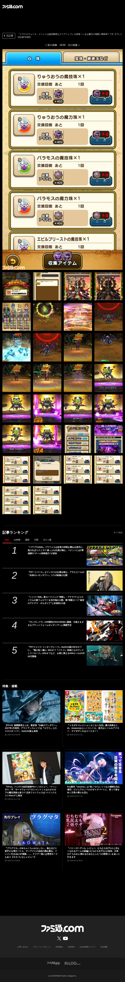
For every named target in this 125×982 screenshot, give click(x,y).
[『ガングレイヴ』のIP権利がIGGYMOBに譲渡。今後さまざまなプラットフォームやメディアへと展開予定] (105, 630)
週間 (27, 540)
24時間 (17, 540)
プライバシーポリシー (42, 947)
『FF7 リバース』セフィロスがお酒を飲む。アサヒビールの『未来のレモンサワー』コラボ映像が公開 (56, 573)
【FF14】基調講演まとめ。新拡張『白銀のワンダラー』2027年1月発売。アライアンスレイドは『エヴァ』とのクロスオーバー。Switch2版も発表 (31, 728)
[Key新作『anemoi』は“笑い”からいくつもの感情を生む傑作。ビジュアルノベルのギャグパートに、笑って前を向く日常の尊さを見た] (94, 768)
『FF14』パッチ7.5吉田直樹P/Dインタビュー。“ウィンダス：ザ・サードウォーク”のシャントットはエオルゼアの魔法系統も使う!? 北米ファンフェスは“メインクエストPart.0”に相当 (31, 791)
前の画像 (52, 45)
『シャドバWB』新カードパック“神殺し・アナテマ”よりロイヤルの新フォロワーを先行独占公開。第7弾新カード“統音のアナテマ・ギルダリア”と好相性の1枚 (56, 600)
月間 (36, 540)
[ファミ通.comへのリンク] (12, 6)
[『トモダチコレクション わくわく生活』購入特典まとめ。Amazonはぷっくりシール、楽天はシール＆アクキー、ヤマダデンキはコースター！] (94, 706)
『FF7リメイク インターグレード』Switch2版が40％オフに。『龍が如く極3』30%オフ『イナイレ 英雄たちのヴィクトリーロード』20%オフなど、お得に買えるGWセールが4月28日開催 (56, 652)
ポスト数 (47, 540)
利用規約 (59, 947)
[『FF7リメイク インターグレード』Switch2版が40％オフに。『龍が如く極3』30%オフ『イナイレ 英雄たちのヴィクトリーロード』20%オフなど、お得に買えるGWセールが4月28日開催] (105, 655)
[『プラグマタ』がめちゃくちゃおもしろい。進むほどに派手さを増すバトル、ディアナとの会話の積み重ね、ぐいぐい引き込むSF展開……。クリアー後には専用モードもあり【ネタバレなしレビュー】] (31, 829)
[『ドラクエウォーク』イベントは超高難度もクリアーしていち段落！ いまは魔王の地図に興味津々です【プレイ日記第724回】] (16, 286)
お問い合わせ (22, 947)
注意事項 (71, 947)
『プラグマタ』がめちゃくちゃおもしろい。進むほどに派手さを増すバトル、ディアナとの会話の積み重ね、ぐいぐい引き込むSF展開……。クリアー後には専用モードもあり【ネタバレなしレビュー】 (31, 852)
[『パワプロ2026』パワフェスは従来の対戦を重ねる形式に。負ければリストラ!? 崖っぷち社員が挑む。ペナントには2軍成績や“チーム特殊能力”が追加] (105, 556)
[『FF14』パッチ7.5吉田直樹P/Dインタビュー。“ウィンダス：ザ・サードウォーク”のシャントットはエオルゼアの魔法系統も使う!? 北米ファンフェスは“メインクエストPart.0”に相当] (31, 768)
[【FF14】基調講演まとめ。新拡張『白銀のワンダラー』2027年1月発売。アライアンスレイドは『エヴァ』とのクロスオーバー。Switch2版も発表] (31, 706)
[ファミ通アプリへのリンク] (53, 963)
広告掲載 (104, 947)
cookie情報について (88, 947)
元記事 (8, 36)
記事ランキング (15, 532)
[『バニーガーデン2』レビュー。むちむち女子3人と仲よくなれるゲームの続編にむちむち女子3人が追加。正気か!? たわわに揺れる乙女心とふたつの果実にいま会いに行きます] (94, 829)
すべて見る (118, 532)
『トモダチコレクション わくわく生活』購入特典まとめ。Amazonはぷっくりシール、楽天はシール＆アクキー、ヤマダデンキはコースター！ (93, 728)
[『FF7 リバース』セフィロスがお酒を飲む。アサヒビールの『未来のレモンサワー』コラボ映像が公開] (105, 581)
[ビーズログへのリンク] (72, 963)
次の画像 (73, 45)
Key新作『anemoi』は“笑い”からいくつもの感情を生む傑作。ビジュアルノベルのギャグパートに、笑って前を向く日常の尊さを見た (93, 790)
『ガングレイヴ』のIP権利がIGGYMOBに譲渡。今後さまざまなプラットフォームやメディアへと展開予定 (56, 623)
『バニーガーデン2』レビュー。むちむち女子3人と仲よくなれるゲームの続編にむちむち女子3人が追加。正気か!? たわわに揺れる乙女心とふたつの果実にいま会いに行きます (93, 852)
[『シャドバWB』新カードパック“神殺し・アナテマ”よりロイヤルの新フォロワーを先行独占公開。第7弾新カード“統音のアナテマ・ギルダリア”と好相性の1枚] (105, 605)
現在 (7, 540)
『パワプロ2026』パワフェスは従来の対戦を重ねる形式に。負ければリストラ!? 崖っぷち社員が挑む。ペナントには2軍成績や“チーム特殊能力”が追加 (56, 550)
